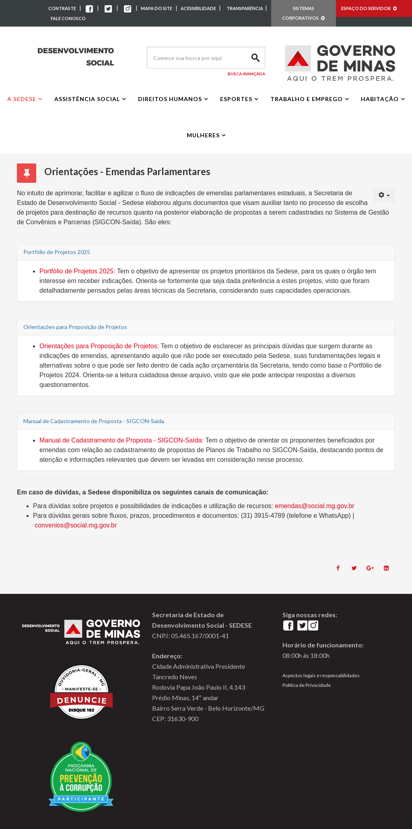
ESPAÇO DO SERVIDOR (369, 8)
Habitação (380, 98)
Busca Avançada (246, 73)
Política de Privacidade (306, 685)
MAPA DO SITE (156, 8)
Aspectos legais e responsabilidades (321, 675)
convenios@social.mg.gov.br (76, 525)
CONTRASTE (62, 8)
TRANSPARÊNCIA (245, 8)
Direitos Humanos (170, 98)
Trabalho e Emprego (306, 98)
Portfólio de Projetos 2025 (76, 271)
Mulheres (203, 135)
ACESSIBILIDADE (199, 8)
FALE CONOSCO (68, 18)
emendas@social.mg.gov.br (314, 505)
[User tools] (384, 195)
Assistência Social (87, 98)
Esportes (236, 98)
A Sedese (21, 98)
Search (254, 57)
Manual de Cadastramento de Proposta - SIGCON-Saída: (121, 440)
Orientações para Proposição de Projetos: (99, 346)
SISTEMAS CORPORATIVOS (303, 13)
